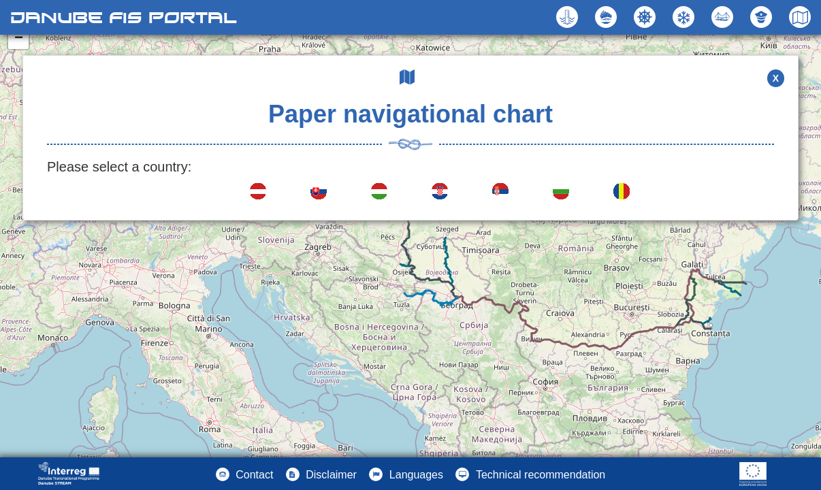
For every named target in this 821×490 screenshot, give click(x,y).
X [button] (776, 78)
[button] (724, 17)
